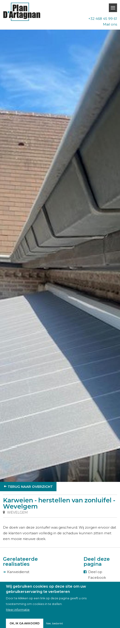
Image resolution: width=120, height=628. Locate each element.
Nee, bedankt (54, 623)
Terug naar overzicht (30, 486)
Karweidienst (18, 572)
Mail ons (110, 24)
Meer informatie (18, 610)
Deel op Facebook (97, 575)
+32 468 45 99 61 (102, 18)
